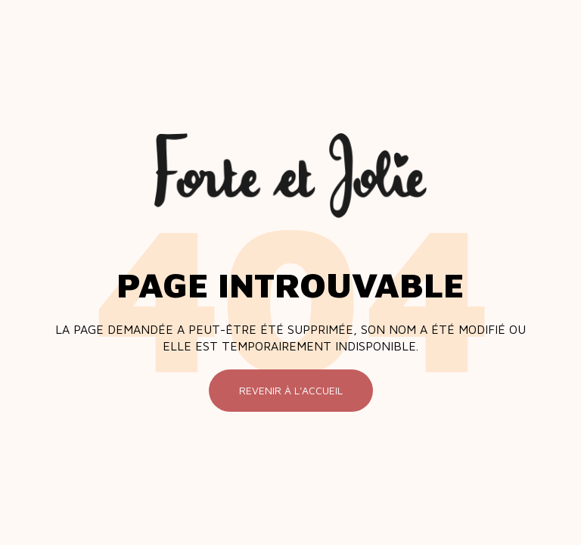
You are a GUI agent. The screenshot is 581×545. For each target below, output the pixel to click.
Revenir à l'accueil (291, 390)
